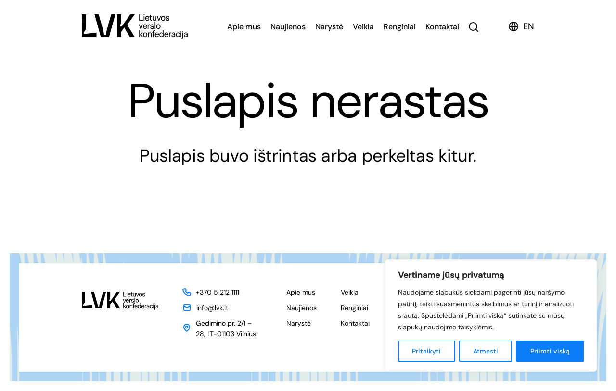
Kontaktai (442, 27)
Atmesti (485, 351)
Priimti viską (550, 351)
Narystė (329, 27)
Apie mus (244, 27)
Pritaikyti (426, 351)
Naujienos (288, 27)
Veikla (363, 27)
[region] (491, 315)
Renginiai (400, 27)
